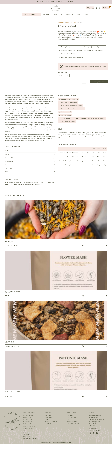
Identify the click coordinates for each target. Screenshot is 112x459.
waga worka (62, 72)
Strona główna (61, 22)
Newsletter (48, 438)
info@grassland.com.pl (95, 430)
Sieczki (24, 445)
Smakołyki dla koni (28, 443)
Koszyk (106, 8)
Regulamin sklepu (72, 436)
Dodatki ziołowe (27, 436)
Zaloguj (90, 8)
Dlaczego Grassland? (51, 436)
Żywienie (67, 22)
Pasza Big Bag (26, 451)
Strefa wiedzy (69, 14)
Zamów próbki (7, 407)
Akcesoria (25, 447)
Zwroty (69, 434)
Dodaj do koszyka (99, 82)
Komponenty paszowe (29, 441)
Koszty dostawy (71, 432)
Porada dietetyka (57, 14)
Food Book (46, 14)
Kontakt (86, 14)
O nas (78, 14)
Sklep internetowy (31, 14)
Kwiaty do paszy (27, 438)
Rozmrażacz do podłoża (29, 453)
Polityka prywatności (73, 438)
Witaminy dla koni (28, 439)
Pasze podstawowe (28, 430)
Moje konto (70, 430)
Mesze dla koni (73, 22)
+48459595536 (93, 432)
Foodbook (48, 430)
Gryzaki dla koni (27, 434)
